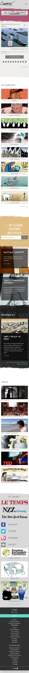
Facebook (15, 662)
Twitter (15, 660)
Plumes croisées (14, 653)
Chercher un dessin (15, 637)
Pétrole (23, 51)
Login (14, 616)
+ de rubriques (23, 206)
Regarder (7, 296)
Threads (15, 664)
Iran (10, 51)
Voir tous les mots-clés (20, 240)
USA (8, 51)
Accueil (14, 627)
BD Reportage (14, 649)
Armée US (7, 53)
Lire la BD (6, 355)
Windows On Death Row (14, 655)
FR (12, 612)
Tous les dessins (15, 633)
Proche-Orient (14, 51)
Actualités (14, 638)
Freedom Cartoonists (14, 651)
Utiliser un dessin (14, 621)
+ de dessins (24, 67)
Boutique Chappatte (14, 648)
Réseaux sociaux (14, 657)
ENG (16, 612)
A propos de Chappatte (14, 623)
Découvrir (7, 263)
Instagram (15, 659)
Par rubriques (15, 635)
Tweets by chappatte (14, 604)
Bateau (2, 53)
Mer (26, 51)
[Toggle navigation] (26, 3)
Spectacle (14, 640)
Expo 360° (14, 642)
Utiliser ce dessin (14, 57)
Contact (14, 619)
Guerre (19, 51)
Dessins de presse (14, 629)
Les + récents (15, 631)
